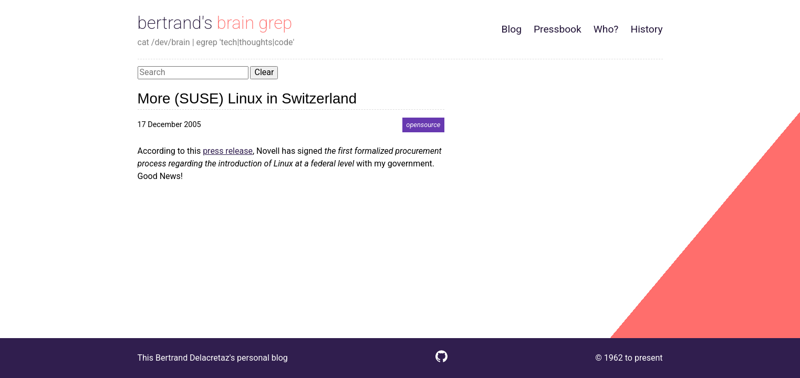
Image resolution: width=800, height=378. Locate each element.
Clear (264, 72)
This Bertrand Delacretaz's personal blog (213, 358)
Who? (606, 29)
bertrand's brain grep (215, 23)
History (646, 29)
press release (228, 151)
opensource (423, 125)
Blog (512, 29)
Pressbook (557, 29)
